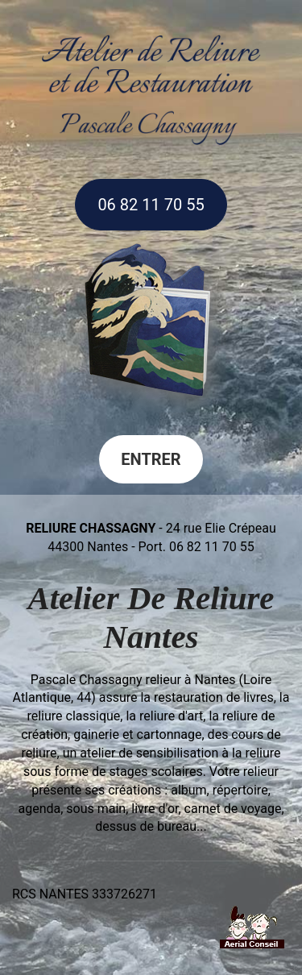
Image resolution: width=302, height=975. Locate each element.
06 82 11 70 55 (150, 204)
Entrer (150, 459)
